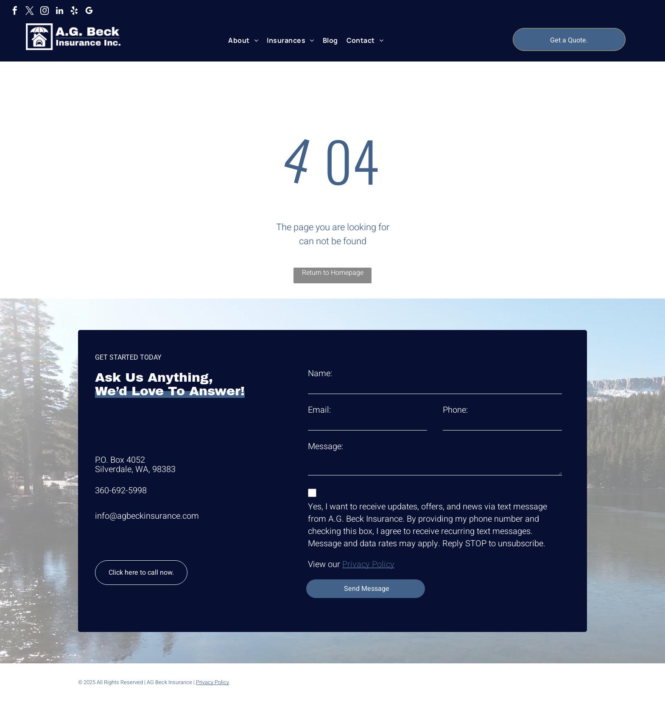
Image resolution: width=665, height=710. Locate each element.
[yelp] (74, 11)
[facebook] (14, 11)
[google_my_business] (89, 11)
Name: (320, 373)
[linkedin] (59, 11)
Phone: (455, 410)
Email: (319, 410)
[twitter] (29, 11)
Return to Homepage (332, 273)
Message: (325, 446)
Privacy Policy (368, 564)
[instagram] (44, 11)
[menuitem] (243, 40)
